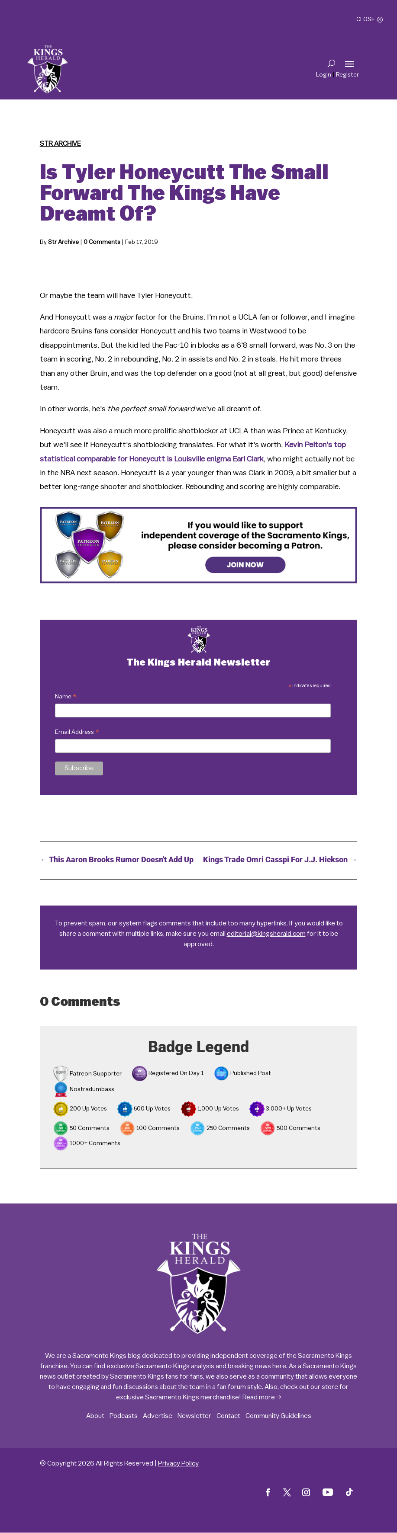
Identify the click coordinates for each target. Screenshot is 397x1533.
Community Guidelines (278, 1415)
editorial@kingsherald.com (266, 933)
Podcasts (124, 1415)
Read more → (261, 1397)
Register (347, 75)
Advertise (157, 1415)
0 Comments (102, 242)
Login (323, 75)
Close (365, 19)
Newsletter (194, 1415)
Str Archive (60, 143)
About (95, 1415)
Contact (228, 1415)
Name (66, 697)
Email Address (77, 733)
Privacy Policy (178, 1463)
